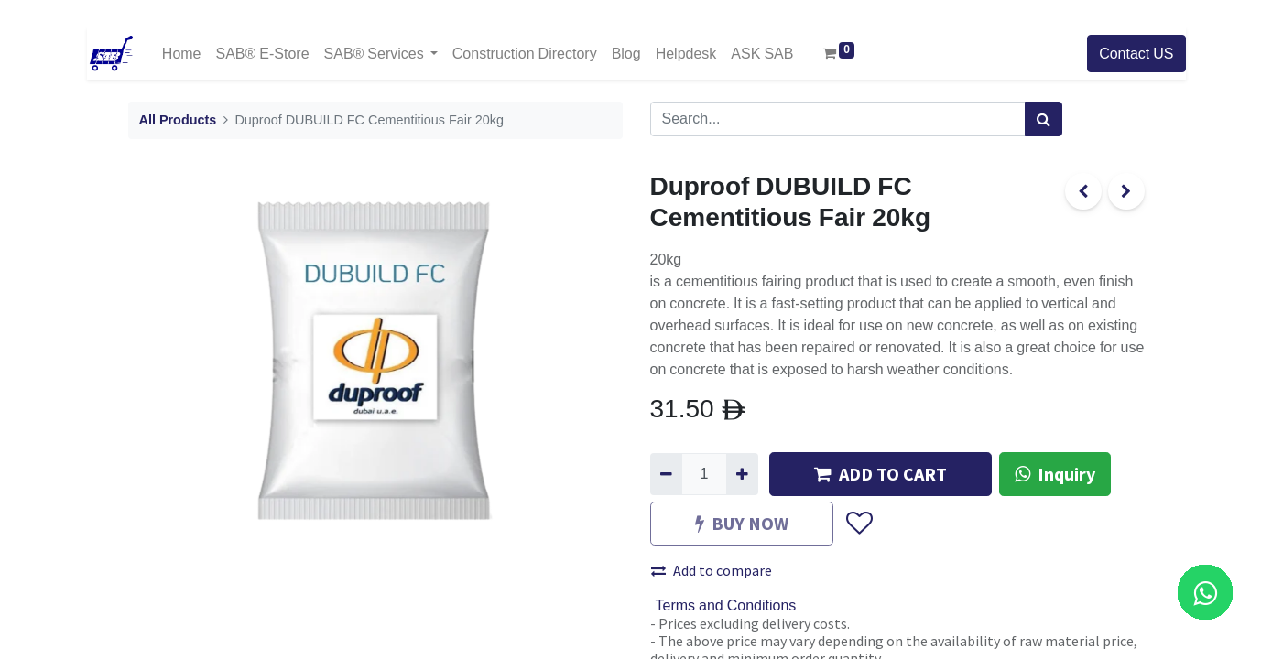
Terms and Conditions (726, 605)
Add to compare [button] (711, 570)
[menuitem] (182, 53)
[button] (858, 523)
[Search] (1043, 119)
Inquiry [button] (1055, 473)
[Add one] (742, 474)
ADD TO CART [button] (880, 473)
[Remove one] (666, 474)
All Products (178, 120)
